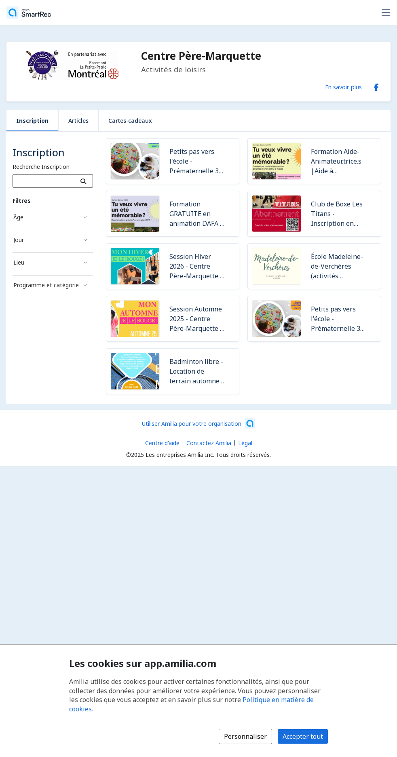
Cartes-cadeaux (130, 120)
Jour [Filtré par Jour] (18, 240)
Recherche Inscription (41, 166)
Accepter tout (303, 736)
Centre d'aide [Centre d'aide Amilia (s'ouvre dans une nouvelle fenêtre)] (162, 443)
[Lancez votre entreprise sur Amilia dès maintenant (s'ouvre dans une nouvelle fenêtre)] (198, 423)
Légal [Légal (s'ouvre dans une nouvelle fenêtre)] (245, 443)
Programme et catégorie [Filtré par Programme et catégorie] (46, 285)
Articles (78, 120)
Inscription (32, 120)
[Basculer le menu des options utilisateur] (386, 12)
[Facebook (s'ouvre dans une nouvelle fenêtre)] (376, 85)
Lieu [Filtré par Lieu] (18, 262)
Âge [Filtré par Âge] (18, 217)
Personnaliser (245, 736)
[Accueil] (28, 12)
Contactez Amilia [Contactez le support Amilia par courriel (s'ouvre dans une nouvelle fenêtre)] (208, 443)
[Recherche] (83, 181)
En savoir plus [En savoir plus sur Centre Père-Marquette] (343, 87)
